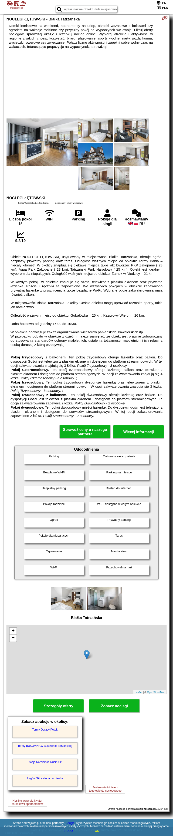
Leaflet (138, 692)
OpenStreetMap (156, 692)
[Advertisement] (86, 83)
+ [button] (13, 631)
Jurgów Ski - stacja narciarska (44, 778)
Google (70, 823)
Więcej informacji (138, 432)
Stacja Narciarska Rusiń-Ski (45, 762)
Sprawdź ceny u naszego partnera (85, 432)
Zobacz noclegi (114, 706)
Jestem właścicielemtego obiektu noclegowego (105, 789)
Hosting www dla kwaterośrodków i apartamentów (27, 802)
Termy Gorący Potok (45, 729)
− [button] (13, 638)
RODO (68, 831)
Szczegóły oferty (58, 706)
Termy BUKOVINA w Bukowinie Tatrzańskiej (45, 745)
